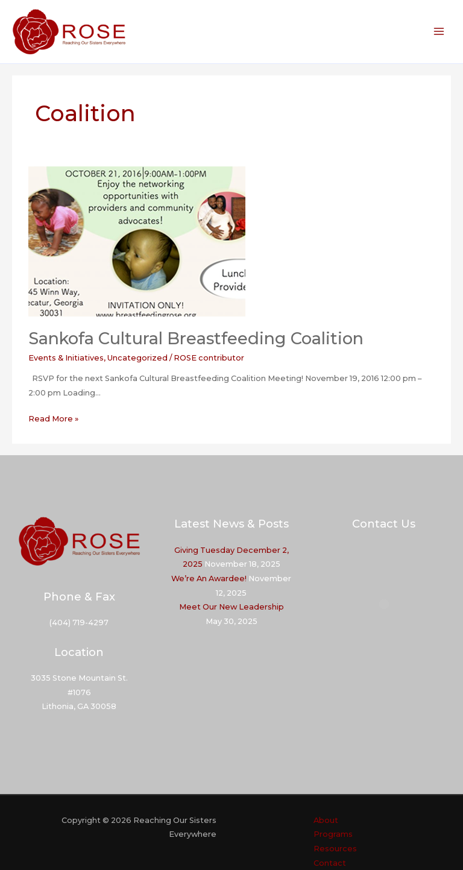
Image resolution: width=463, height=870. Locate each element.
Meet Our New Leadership (231, 606)
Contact (329, 863)
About (325, 820)
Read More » (53, 419)
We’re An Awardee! (209, 578)
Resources (335, 848)
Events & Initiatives (66, 357)
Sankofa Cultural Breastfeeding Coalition (196, 338)
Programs (333, 834)
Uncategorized (137, 357)
